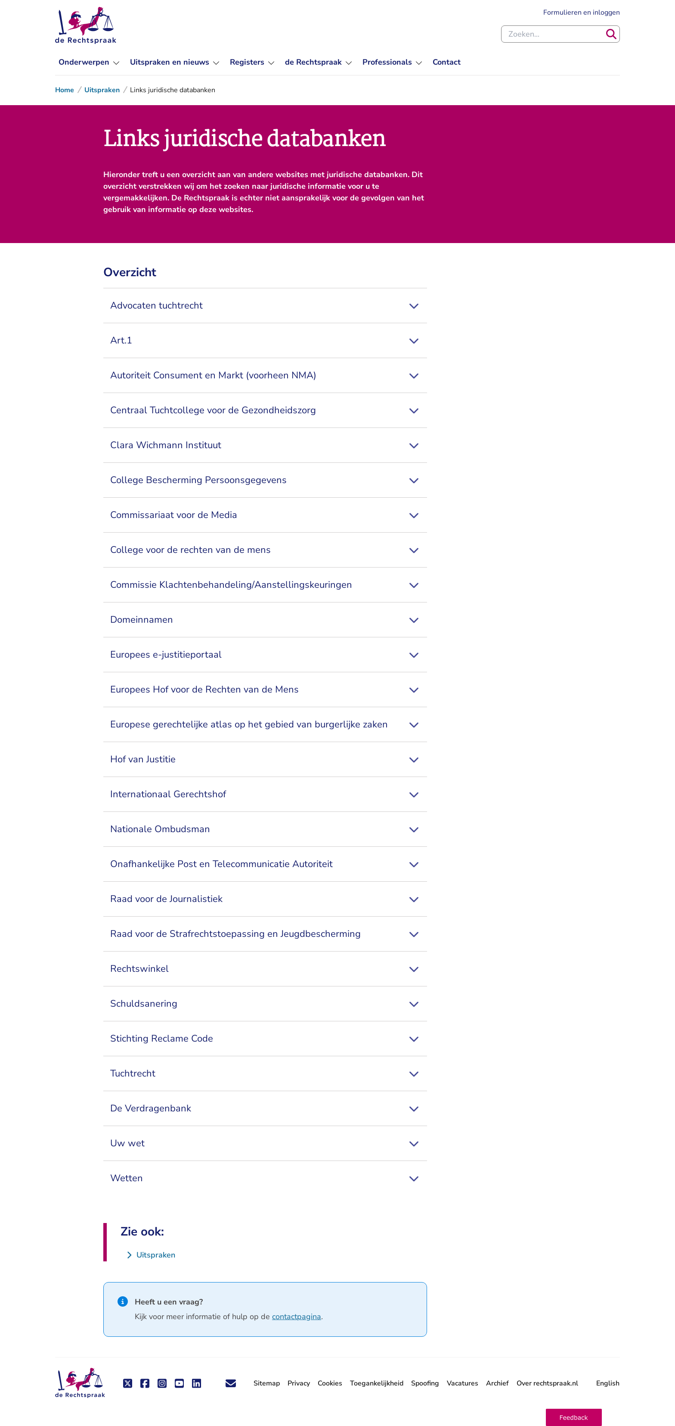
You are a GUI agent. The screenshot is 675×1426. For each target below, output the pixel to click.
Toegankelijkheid (376, 1383)
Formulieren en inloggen (581, 12)
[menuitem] (89, 62)
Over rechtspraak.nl (547, 1383)
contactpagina (296, 1316)
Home (64, 90)
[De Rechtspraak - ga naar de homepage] (80, 1383)
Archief (497, 1383)
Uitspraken (102, 90)
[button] (574, 1417)
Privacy (299, 1383)
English (607, 1383)
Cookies (330, 1383)
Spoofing (425, 1383)
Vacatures (462, 1384)
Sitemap (267, 1383)
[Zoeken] (611, 34)
